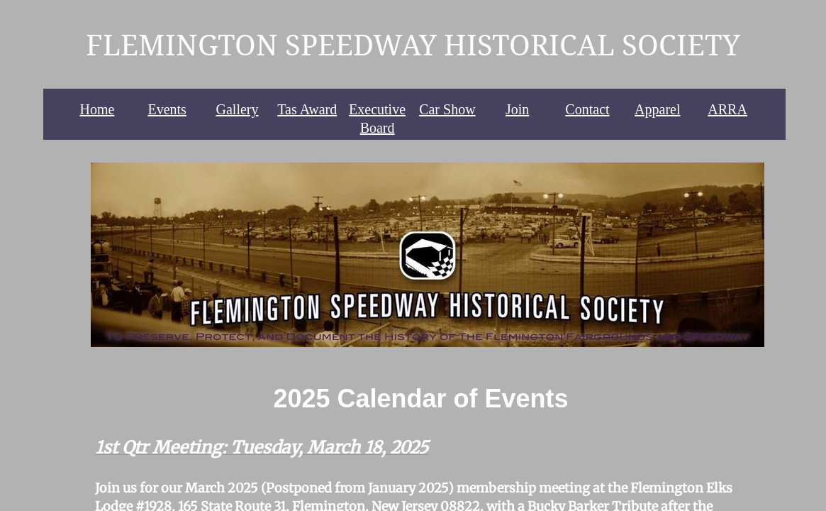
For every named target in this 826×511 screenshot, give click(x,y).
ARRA (727, 109)
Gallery (237, 109)
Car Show (447, 109)
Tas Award (307, 109)
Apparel (657, 109)
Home (96, 109)
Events (166, 109)
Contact (587, 109)
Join (517, 109)
